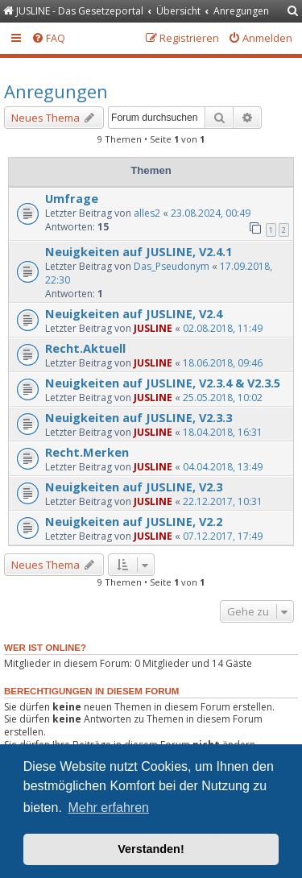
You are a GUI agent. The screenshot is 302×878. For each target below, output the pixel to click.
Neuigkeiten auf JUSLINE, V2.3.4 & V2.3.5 (162, 383)
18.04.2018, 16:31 (223, 432)
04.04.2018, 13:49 (223, 467)
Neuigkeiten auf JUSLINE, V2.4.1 (138, 251)
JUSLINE (153, 328)
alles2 (147, 213)
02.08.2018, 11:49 (223, 328)
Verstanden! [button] (151, 849)
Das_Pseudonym (171, 266)
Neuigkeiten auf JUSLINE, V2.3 (133, 486)
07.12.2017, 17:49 (223, 536)
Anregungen (56, 91)
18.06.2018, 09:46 (223, 363)
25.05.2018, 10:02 (223, 397)
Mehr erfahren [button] (108, 807)
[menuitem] (293, 12)
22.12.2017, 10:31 (223, 501)
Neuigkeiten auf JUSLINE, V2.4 (133, 313)
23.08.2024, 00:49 (210, 213)
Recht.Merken (87, 452)
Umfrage (71, 198)
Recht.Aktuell (85, 348)
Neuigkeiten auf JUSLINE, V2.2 (133, 521)
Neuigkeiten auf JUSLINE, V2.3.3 (138, 417)
